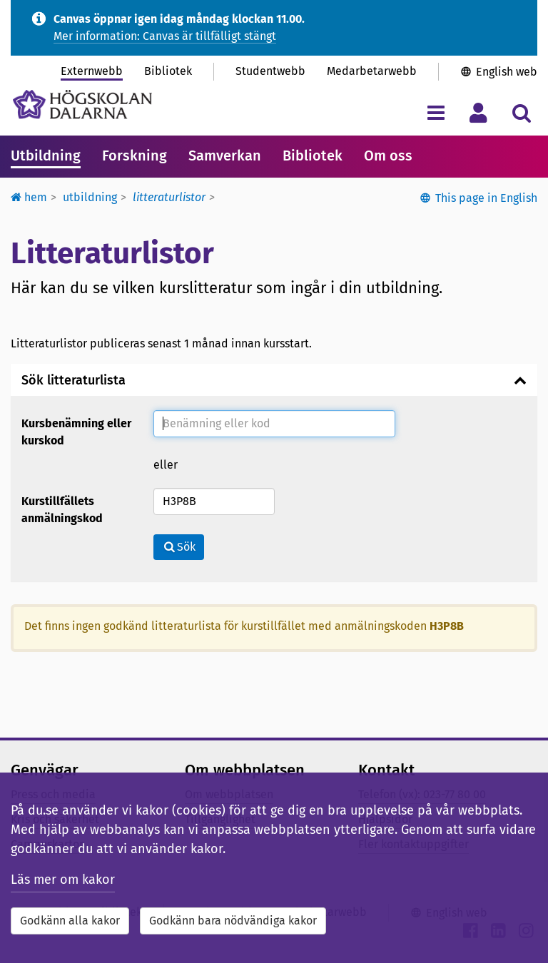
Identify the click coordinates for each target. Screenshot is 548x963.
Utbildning (46, 155)
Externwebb (92, 71)
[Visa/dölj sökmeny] (521, 112)
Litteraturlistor (169, 197)
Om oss (388, 155)
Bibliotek (168, 71)
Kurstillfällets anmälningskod (62, 509)
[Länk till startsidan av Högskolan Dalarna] (82, 104)
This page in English (486, 198)
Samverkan (224, 155)
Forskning (134, 155)
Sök (179, 547)
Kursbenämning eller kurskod (76, 432)
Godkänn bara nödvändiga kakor (233, 920)
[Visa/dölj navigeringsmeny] (436, 112)
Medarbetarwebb (372, 71)
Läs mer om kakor (63, 879)
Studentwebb (270, 71)
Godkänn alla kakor (70, 920)
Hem (29, 197)
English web (506, 71)
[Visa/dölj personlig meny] (478, 112)
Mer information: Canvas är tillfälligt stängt (165, 36)
